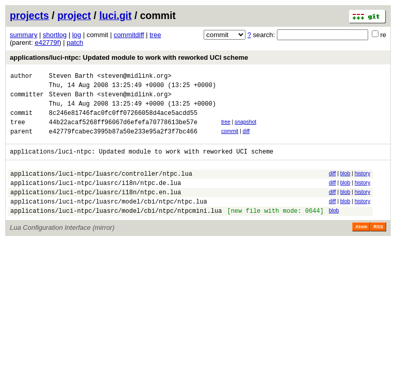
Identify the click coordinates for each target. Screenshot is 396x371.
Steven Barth (71, 77)
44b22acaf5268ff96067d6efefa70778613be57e (123, 131)
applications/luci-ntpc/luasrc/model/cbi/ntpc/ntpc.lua (108, 219)
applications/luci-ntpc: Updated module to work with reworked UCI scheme (129, 57)
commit (229, 140)
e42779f (47, 42)
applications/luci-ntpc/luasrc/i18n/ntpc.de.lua (95, 198)
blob (345, 186)
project (74, 15)
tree (155, 35)
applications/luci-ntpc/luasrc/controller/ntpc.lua (101, 187)
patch (75, 42)
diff (246, 140)
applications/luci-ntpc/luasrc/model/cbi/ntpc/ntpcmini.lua (116, 230)
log (76, 35)
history (362, 186)
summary (23, 35)
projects (29, 15)
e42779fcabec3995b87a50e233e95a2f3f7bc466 (123, 142)
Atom (361, 246)
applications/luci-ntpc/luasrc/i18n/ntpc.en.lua (95, 209)
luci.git (115, 15)
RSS (378, 246)
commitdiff (128, 35)
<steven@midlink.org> (134, 77)
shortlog (55, 35)
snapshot (245, 129)
